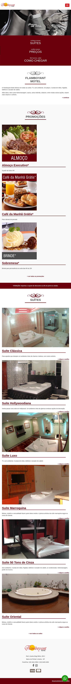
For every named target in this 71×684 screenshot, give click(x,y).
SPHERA (67, 681)
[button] (5, 22)
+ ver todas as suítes (35, 633)
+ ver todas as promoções (35, 276)
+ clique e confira (63, 627)
